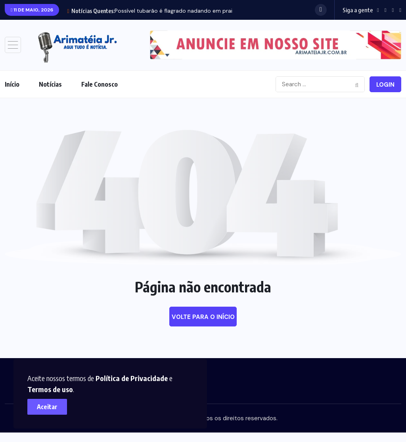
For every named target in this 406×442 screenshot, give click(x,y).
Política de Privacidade (132, 377)
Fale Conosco (99, 84)
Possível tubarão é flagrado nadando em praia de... (181, 10)
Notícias (50, 84)
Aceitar (47, 406)
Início (12, 84)
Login (385, 85)
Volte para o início (203, 317)
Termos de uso (50, 388)
